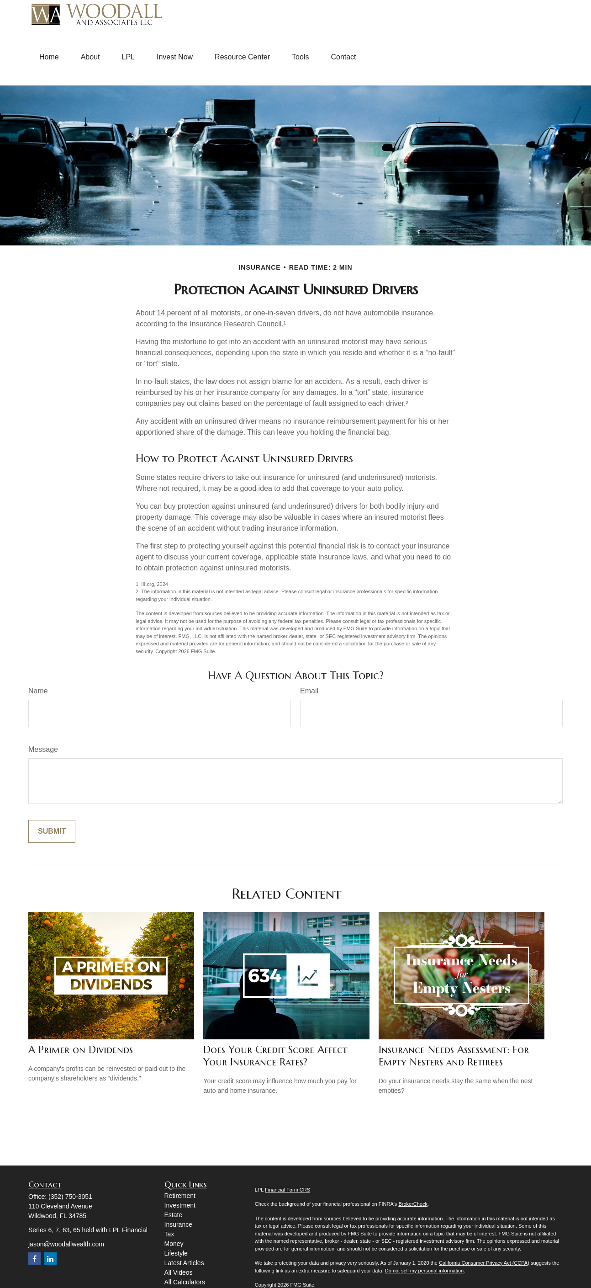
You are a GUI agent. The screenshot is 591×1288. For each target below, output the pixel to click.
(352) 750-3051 (70, 1196)
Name (38, 691)
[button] (49, 57)
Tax (169, 1234)
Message (43, 749)
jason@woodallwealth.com (66, 1244)
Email (309, 691)
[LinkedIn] (50, 1258)
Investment (179, 1205)
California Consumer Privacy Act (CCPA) (484, 1263)
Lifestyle (176, 1253)
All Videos (178, 1272)
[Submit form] (51, 831)
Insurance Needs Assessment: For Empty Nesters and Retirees (454, 1055)
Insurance (178, 1224)
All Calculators (184, 1282)
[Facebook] (34, 1258)
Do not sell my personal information (424, 1270)
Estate (173, 1215)
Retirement (179, 1195)
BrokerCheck (412, 1204)
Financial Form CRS (287, 1189)
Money (174, 1243)
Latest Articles (184, 1263)
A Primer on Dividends (80, 1049)
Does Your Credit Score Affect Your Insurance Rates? (275, 1055)
